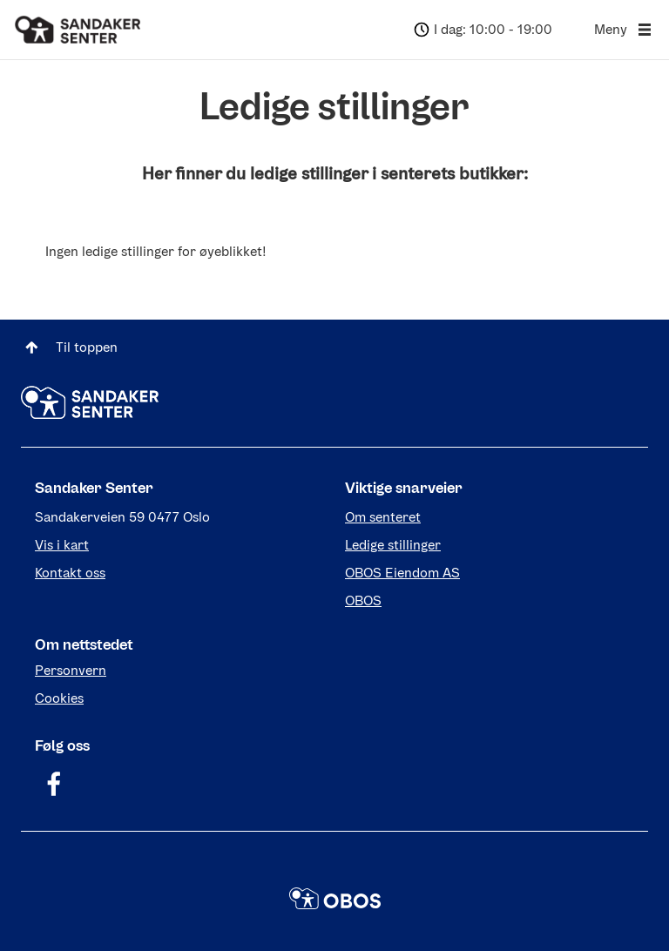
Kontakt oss (70, 572)
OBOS (363, 600)
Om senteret (383, 517)
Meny (624, 29)
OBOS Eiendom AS (402, 572)
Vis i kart (62, 544)
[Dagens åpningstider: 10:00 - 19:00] (480, 29)
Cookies (59, 698)
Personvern (70, 670)
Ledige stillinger (393, 544)
